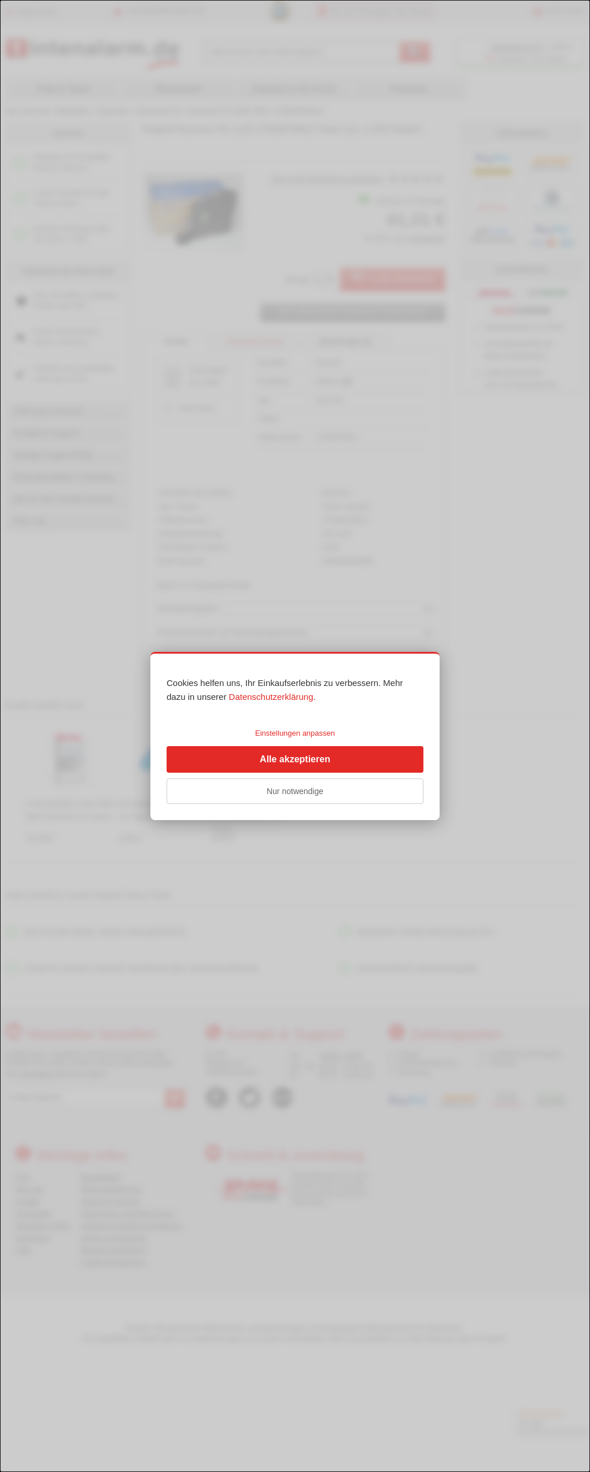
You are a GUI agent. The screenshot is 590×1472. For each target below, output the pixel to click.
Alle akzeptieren (295, 759)
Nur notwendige (295, 791)
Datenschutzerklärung (271, 697)
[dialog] (295, 736)
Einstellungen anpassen (295, 733)
